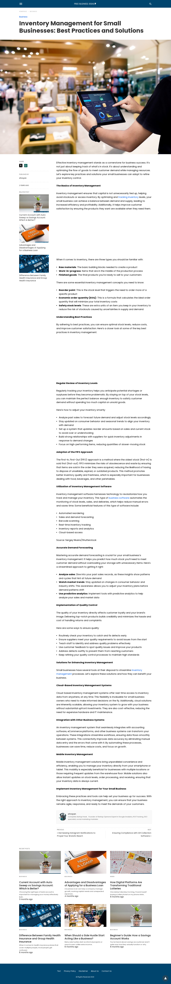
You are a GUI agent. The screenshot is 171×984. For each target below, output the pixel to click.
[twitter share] (20, 165)
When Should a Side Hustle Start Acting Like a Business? (85, 937)
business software (119, 497)
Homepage (23, 11)
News (112, 876)
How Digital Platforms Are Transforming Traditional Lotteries (126, 885)
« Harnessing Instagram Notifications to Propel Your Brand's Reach (76, 834)
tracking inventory (128, 197)
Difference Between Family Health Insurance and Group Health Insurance (33, 278)
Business (33, 11)
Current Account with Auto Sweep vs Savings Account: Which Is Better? (32, 217)
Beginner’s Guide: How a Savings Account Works (130, 937)
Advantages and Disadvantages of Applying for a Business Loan (32, 248)
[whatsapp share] (25, 165)
